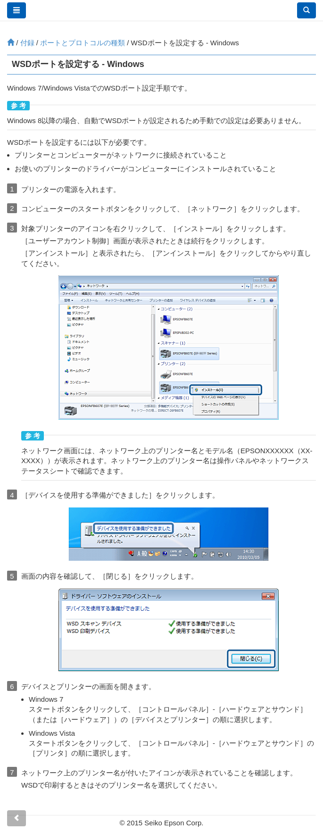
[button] (306, 10)
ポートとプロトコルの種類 (82, 43)
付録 (27, 43)
